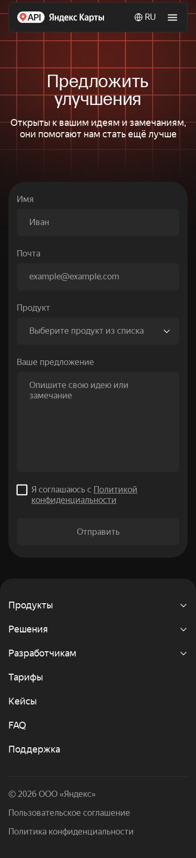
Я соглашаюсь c (84, 495)
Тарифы (25, 677)
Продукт (33, 308)
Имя (25, 199)
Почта (28, 253)
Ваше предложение (55, 362)
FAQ (17, 725)
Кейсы (22, 701)
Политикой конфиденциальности (84, 495)
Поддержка (34, 749)
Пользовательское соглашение (69, 813)
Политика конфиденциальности (71, 832)
